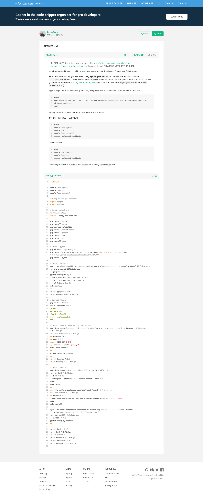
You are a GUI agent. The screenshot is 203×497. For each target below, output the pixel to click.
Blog (107, 477)
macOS (42, 477)
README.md (51, 55)
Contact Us (88, 477)
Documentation (112, 473)
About (68, 481)
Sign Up (182, 3)
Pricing (69, 485)
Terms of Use (111, 481)
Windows (43, 481)
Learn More (177, 17)
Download (147, 3)
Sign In (169, 3)
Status (86, 481)
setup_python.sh (53, 175)
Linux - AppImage (47, 485)
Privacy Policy (111, 485)
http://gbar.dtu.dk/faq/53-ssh (84, 82)
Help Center (88, 473)
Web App (131, 3)
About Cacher (114, 3)
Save (157, 34)
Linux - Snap (44, 489)
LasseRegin (52, 32)
